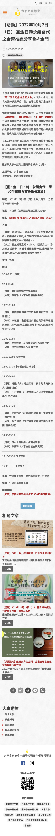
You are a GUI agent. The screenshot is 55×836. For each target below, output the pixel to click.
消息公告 (9, 714)
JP (45, 3)
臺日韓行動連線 (43, 117)
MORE (8, 568)
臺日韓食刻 (24, 117)
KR (40, 3)
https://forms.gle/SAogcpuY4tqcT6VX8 (31, 217)
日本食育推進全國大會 (36, 820)
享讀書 (27, 825)
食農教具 (9, 735)
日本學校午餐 (27, 804)
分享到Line (35, 690)
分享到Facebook (13, 690)
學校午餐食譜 (12, 809)
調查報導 (9, 719)
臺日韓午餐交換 (15, 820)
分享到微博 (28, 690)
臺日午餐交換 (44, 814)
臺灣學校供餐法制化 (25, 814)
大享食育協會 (23, 763)
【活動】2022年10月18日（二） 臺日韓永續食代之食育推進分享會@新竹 (26, 609)
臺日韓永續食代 (15, 55)
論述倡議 (9, 724)
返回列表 (27, 506)
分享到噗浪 (42, 690)
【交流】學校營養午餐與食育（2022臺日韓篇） (27, 494)
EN (50, 3)
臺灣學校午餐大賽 (29, 809)
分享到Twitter (20, 690)
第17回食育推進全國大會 (18, 97)
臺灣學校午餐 (12, 804)
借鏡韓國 (9, 117)
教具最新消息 (12, 730)
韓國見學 (9, 814)
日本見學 (45, 809)
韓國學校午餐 (43, 804)
